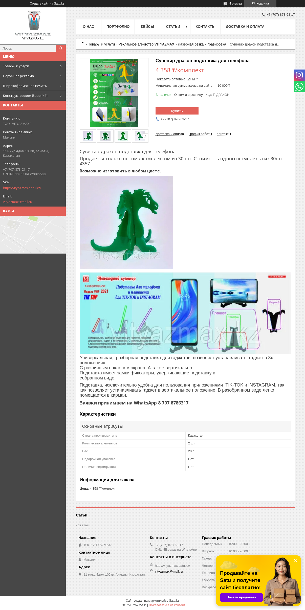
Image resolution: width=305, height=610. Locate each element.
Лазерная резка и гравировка (202, 44)
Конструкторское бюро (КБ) (25, 95)
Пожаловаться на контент (167, 605)
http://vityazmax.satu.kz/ (22, 188)
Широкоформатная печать (25, 85)
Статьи (173, 27)
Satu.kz (174, 600)
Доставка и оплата (245, 27)
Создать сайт (39, 3)
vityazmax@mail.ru (17, 201)
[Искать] (61, 48)
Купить (177, 110)
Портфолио (117, 27)
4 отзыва (235, 3)
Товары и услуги (16, 66)
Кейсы (147, 27)
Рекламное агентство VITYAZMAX (147, 44)
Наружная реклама (18, 76)
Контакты (205, 27)
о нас (88, 27)
